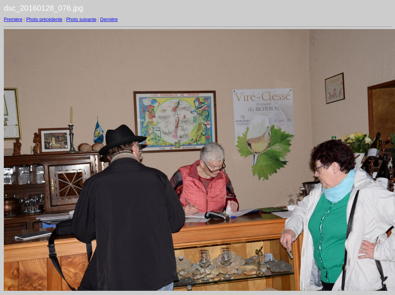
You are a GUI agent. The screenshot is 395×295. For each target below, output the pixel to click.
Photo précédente (44, 19)
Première (13, 19)
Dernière (109, 19)
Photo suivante (81, 19)
